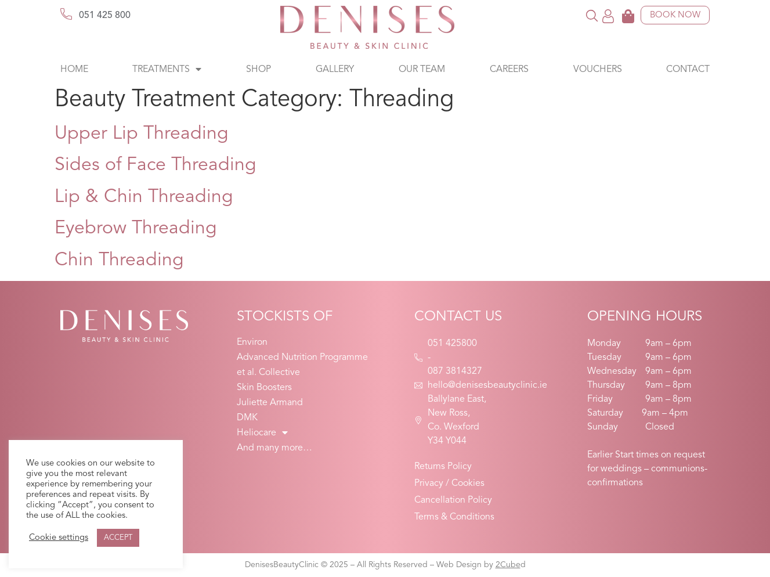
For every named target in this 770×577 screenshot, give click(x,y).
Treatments (166, 69)
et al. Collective (268, 372)
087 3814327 (455, 371)
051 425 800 (105, 15)
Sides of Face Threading (155, 165)
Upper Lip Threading (142, 134)
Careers (509, 69)
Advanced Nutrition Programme (302, 357)
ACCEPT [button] (118, 538)
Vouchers (597, 69)
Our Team (422, 69)
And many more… (274, 448)
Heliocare (262, 433)
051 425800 (452, 343)
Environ (252, 342)
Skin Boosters (264, 387)
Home (74, 69)
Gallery (335, 69)
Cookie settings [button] (58, 537)
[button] (591, 15)
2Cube (508, 565)
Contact (688, 69)
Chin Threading (119, 260)
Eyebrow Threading (136, 228)
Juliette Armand (270, 402)
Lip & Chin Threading (144, 197)
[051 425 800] (66, 14)
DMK (247, 418)
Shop (258, 69)
